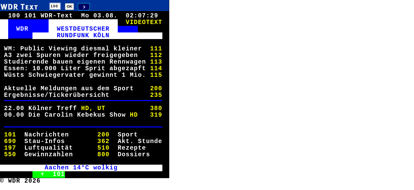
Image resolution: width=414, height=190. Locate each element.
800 (103, 154)
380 (156, 108)
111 (156, 49)
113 (156, 62)
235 (156, 95)
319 (156, 115)
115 (156, 75)
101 (10, 135)
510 (103, 148)
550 (10, 154)
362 (103, 141)
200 (156, 88)
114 (156, 68)
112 (156, 55)
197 (10, 148)
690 (10, 141)
